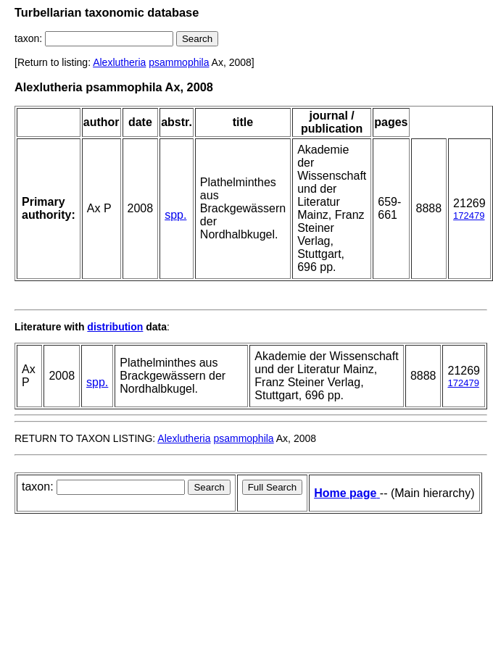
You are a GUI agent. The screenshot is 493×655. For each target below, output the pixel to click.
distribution (115, 327)
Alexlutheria (119, 62)
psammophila (179, 62)
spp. (175, 215)
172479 (468, 215)
